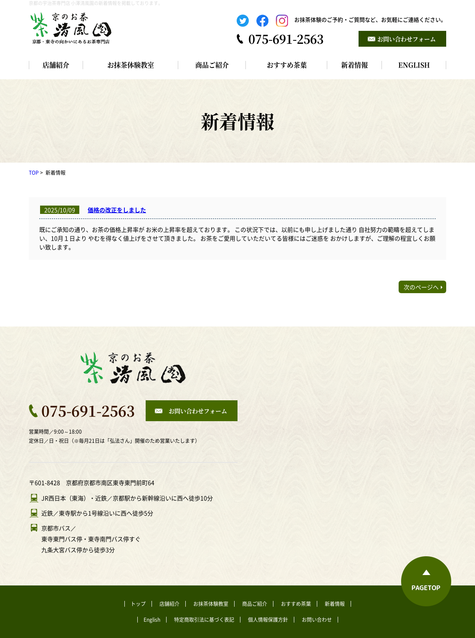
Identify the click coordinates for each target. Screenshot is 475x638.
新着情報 (354, 65)
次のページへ (421, 287)
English (152, 619)
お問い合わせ (317, 619)
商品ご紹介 (212, 65)
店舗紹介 (56, 65)
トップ (138, 604)
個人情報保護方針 (268, 619)
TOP (34, 172)
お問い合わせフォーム (406, 39)
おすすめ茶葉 (287, 65)
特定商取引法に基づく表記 (204, 619)
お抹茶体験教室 (130, 65)
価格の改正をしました (117, 210)
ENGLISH (414, 65)
